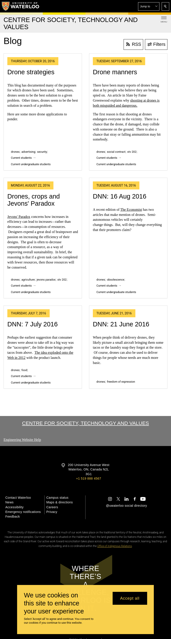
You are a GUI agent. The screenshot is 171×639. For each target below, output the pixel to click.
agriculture (28, 279)
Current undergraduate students (31, 164)
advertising (28, 151)
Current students (21, 157)
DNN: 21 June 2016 (121, 324)
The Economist (131, 209)
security (42, 151)
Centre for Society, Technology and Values (85, 423)
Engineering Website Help (22, 440)
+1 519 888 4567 (88, 478)
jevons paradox (46, 279)
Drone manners (115, 72)
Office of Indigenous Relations (114, 546)
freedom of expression (121, 381)
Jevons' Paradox (18, 217)
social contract (116, 151)
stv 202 (131, 151)
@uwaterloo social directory (126, 505)
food (24, 370)
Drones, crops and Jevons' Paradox (33, 200)
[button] (148, 6)
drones (15, 151)
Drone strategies (31, 72)
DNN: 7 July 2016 (32, 324)
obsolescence (115, 279)
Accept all (129, 598)
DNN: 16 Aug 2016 (119, 196)
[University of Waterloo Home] (21, 6)
